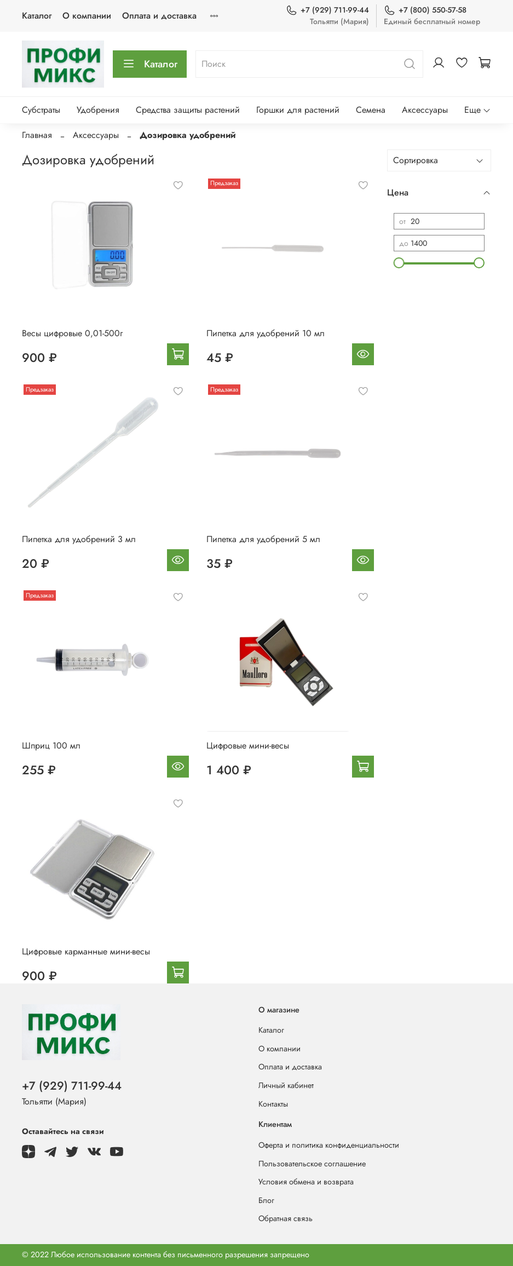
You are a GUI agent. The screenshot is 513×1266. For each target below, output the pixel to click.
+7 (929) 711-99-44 (327, 10)
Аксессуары (425, 109)
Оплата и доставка (159, 15)
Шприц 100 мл (51, 745)
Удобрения (98, 109)
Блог (266, 1200)
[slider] (399, 263)
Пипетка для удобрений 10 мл (265, 333)
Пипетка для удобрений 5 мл (263, 539)
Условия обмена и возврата (306, 1181)
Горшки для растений (297, 109)
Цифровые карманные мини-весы (86, 951)
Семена (370, 109)
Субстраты (41, 109)
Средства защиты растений (188, 109)
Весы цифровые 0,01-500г (72, 333)
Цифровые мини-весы (247, 745)
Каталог (36, 15)
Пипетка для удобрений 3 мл (79, 539)
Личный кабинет (286, 1085)
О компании (86, 15)
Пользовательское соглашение (312, 1163)
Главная (37, 135)
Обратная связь (285, 1218)
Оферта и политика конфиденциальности (328, 1145)
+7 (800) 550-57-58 (425, 10)
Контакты (273, 1103)
